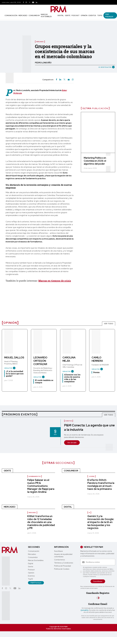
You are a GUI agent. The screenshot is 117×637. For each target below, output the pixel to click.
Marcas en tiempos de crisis (54, 280)
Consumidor (34, 15)
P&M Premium (109, 15)
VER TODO (108, 324)
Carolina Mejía (69, 359)
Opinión (84, 15)
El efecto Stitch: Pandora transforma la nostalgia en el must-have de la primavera (100, 484)
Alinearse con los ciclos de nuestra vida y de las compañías (72, 378)
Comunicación (11, 15)
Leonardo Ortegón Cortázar (40, 361)
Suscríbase (58, 551)
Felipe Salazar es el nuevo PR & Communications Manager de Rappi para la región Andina (40, 486)
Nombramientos (35, 476)
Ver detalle (72, 442)
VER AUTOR (9, 368)
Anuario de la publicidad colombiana (63, 555)
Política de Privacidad (62, 566)
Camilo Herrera (97, 359)
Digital (61, 15)
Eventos (92, 15)
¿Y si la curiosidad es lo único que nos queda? (15, 373)
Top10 (99, 15)
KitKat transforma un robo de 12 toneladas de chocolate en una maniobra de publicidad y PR (41, 522)
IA (89, 512)
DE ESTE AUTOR (105, 67)
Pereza (96, 372)
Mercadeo (23, 15)
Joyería (91, 476)
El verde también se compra (44, 381)
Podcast (76, 15)
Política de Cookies (61, 569)
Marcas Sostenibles (46, 15)
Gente (67, 15)
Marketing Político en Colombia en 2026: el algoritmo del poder (95, 160)
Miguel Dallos (14, 357)
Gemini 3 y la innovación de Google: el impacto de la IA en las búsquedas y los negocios (100, 522)
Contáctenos (59, 560)
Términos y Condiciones (63, 563)
